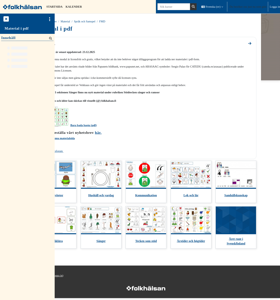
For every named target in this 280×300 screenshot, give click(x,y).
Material (90, 21)
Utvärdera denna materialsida (81, 139)
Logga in (275, 6)
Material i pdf (17, 28)
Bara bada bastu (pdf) (107, 126)
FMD (127, 21)
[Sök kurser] (173, 6)
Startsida (64, 21)
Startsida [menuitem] (54, 6)
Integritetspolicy (67, 281)
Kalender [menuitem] (74, 6)
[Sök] (50, 38)
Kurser (77, 21)
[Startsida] (22, 6)
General (71, 43)
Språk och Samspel (110, 21)
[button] (212, 6)
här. (122, 134)
